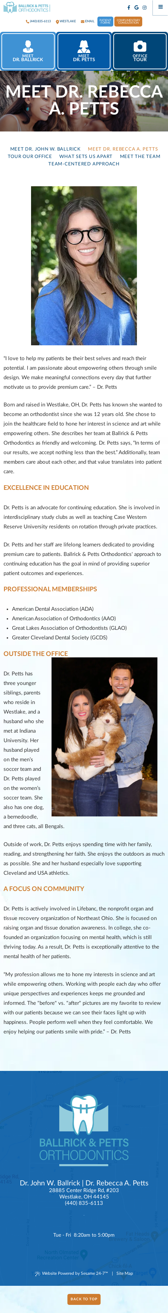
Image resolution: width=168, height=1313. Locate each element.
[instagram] (145, 8)
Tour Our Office (30, 156)
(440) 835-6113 (40, 21)
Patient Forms (105, 21)
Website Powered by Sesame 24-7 (71, 1273)
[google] (137, 8)
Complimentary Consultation (128, 21)
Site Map (124, 1273)
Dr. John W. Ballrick (50, 1183)
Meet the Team (140, 156)
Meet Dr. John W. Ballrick (45, 149)
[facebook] (129, 8)
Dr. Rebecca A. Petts (117, 1183)
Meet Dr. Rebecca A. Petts (123, 149)
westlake (68, 21)
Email (90, 21)
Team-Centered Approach (84, 164)
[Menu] (160, 7)
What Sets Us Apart (86, 156)
